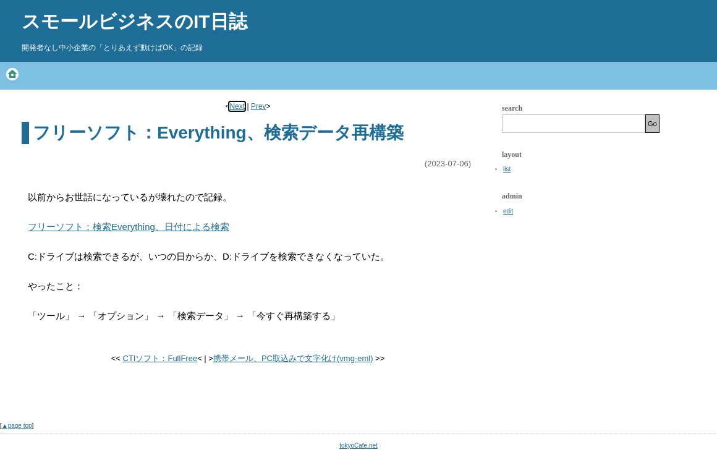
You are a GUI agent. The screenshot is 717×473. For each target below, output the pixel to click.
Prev (258, 106)
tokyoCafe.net (358, 445)
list (507, 169)
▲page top (17, 425)
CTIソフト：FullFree (160, 358)
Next (237, 106)
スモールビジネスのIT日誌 (134, 21)
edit (508, 211)
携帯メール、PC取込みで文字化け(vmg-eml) (293, 358)
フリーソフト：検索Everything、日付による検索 (128, 226)
